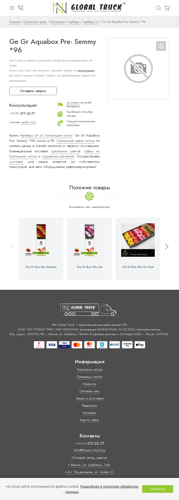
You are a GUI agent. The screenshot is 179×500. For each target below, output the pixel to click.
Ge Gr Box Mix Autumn (41, 267)
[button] (165, 249)
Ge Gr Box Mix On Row (138, 267)
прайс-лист (28, 122)
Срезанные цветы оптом (76, 140)
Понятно (157, 489)
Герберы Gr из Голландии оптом (46, 135)
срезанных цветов (65, 151)
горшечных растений (58, 156)
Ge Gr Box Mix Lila (89, 267)
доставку (16, 161)
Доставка (73, 102)
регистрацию (85, 70)
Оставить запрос (33, 90)
